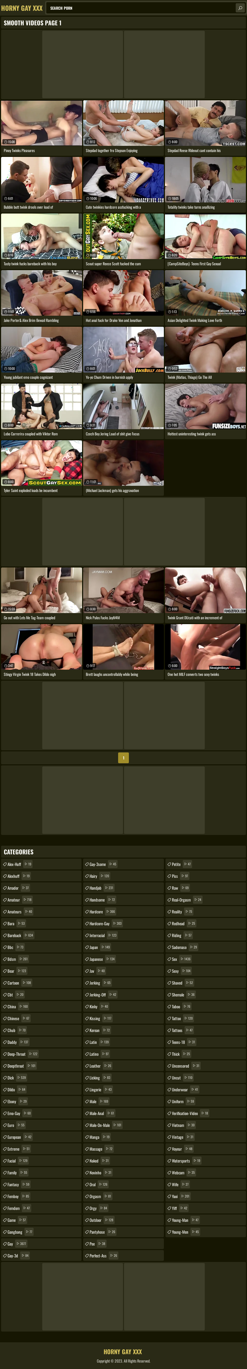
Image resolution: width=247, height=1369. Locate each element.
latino (100, 1054)
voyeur (183, 1149)
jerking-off (104, 994)
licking (101, 1078)
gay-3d (19, 1255)
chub (17, 1030)
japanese (103, 959)
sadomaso (185, 947)
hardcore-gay (106, 923)
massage (102, 1149)
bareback (21, 935)
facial (18, 1161)
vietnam (184, 1125)
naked (100, 1161)
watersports (187, 1161)
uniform (183, 1101)
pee (98, 1244)
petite (182, 864)
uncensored (186, 1066)
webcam (184, 1172)
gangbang (21, 1232)
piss (180, 876)
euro (17, 1125)
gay (17, 1244)
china (18, 1006)
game (17, 1220)
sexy (182, 971)
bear (17, 971)
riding (182, 935)
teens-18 (184, 1042)
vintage (183, 1137)
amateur (20, 900)
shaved (183, 983)
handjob (102, 888)
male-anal (102, 1113)
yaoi (181, 1196)
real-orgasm (187, 900)
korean (100, 1030)
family (18, 1172)
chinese (19, 1018)
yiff (180, 1208)
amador (19, 888)
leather (101, 1066)
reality (182, 911)
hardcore (103, 911)
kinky (99, 1006)
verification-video (190, 1113)
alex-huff (20, 864)
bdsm (18, 959)
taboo (182, 1006)
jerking (101, 983)
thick (181, 1054)
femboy (19, 1196)
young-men (186, 1232)
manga (100, 1137)
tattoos (183, 1030)
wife (181, 1184)
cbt (16, 994)
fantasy (19, 1184)
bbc (16, 947)
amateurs (20, 911)
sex (182, 959)
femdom (19, 1208)
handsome (103, 900)
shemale (184, 994)
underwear (185, 1089)
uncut (183, 1078)
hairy (100, 876)
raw (181, 888)
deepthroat (22, 1066)
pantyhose (103, 1232)
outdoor (102, 1220)
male (100, 1101)
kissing (101, 1018)
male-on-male (106, 1125)
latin (100, 1042)
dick (17, 1078)
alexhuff (19, 876)
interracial (104, 935)
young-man (186, 1220)
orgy (99, 1208)
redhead (184, 923)
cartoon (20, 983)
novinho (101, 1172)
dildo (17, 1089)
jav (98, 971)
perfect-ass (104, 1255)
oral (99, 1184)
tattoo (183, 1018)
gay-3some (104, 864)
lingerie (101, 1089)
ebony (18, 1101)
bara (17, 923)
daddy (19, 1042)
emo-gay (20, 1113)
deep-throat (23, 1054)
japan (100, 947)
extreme (19, 1149)
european (20, 1137)
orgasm (101, 1196)
